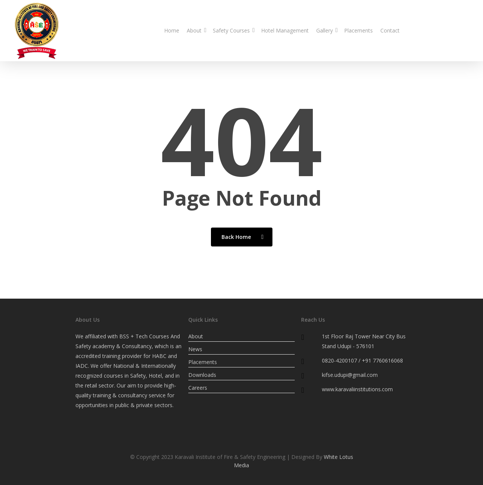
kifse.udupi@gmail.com (350, 374)
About (196, 30)
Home (171, 30)
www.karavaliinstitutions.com (357, 389)
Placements (358, 30)
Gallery (326, 30)
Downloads (202, 374)
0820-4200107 (432, 30)
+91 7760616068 (382, 360)
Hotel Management (285, 30)
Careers (197, 387)
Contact (390, 30)
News (195, 349)
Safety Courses (233, 30)
